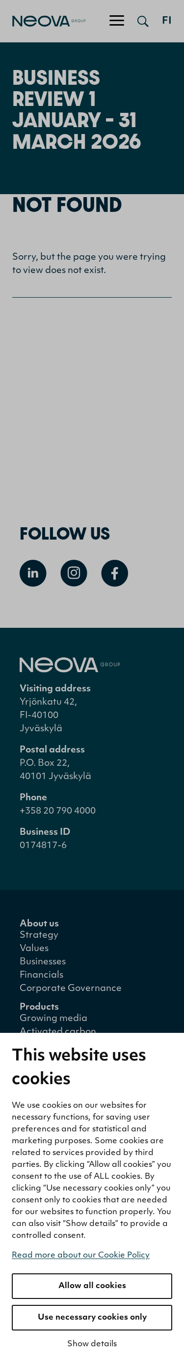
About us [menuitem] (39, 924)
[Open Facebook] (114, 573)
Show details (92, 1344)
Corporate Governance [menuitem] (71, 988)
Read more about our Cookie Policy (81, 1256)
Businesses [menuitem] (43, 962)
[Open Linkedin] (33, 573)
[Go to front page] (43, 21)
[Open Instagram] (73, 573)
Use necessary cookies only (92, 1318)
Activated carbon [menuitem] (58, 1032)
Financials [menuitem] (41, 975)
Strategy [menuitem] (39, 935)
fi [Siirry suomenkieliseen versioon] (167, 21)
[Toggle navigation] (116, 21)
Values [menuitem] (34, 949)
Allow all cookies (92, 1286)
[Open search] (143, 21)
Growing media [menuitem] (53, 1018)
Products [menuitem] (39, 1007)
